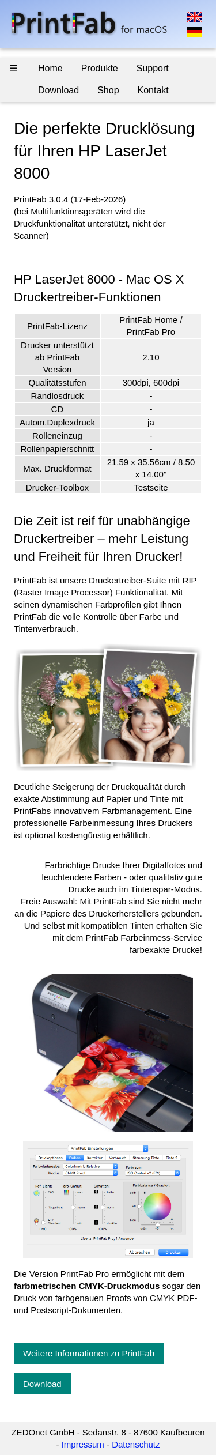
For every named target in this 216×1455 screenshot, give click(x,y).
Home (50, 68)
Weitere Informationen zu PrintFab (88, 1353)
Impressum (83, 1444)
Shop (108, 90)
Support (153, 68)
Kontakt (153, 90)
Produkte (99, 68)
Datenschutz (136, 1444)
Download (58, 90)
